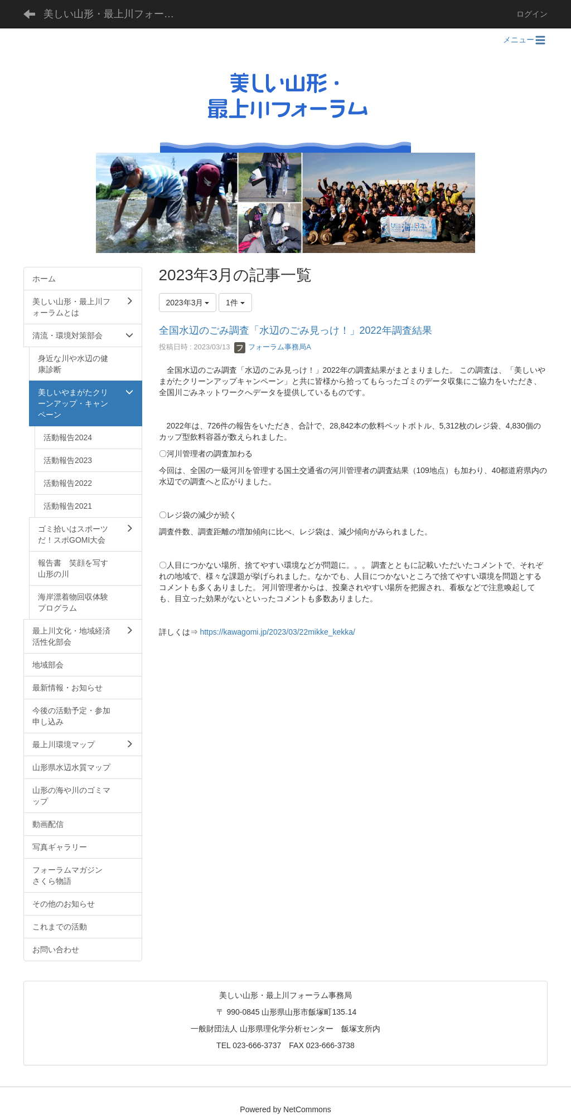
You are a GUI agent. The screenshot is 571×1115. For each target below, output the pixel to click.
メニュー (525, 39)
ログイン (532, 13)
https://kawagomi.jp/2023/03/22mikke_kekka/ (277, 631)
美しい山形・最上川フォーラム (113, 14)
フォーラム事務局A (272, 347)
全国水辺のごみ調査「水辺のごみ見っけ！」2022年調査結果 (295, 330)
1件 (235, 302)
